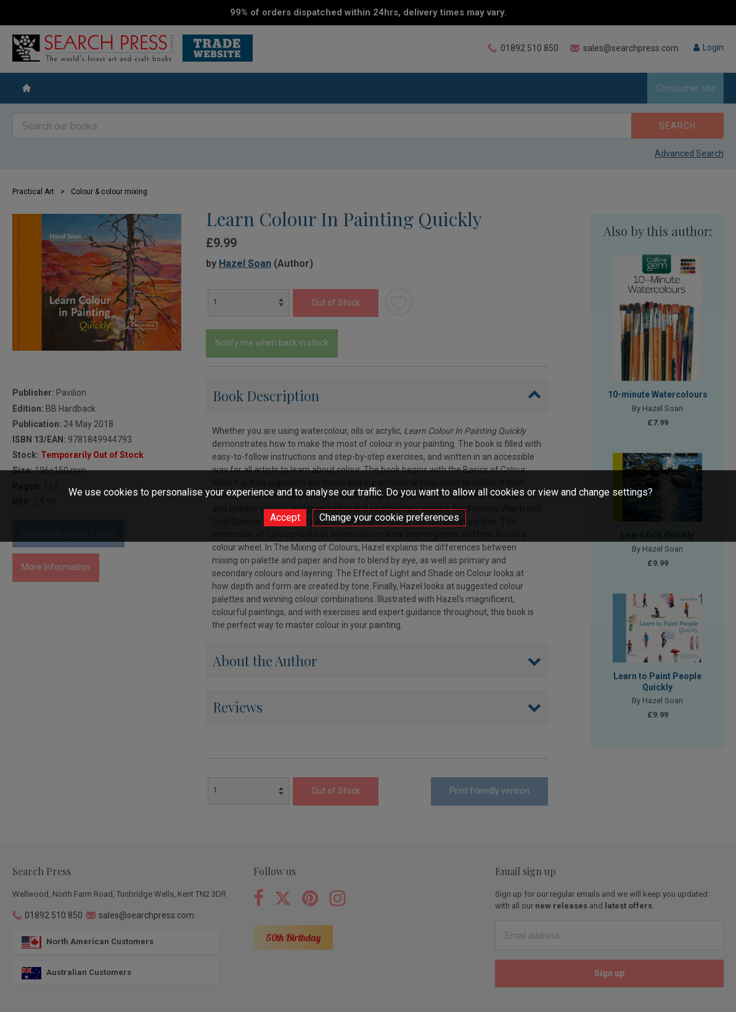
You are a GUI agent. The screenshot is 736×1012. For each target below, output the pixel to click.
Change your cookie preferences (389, 517)
